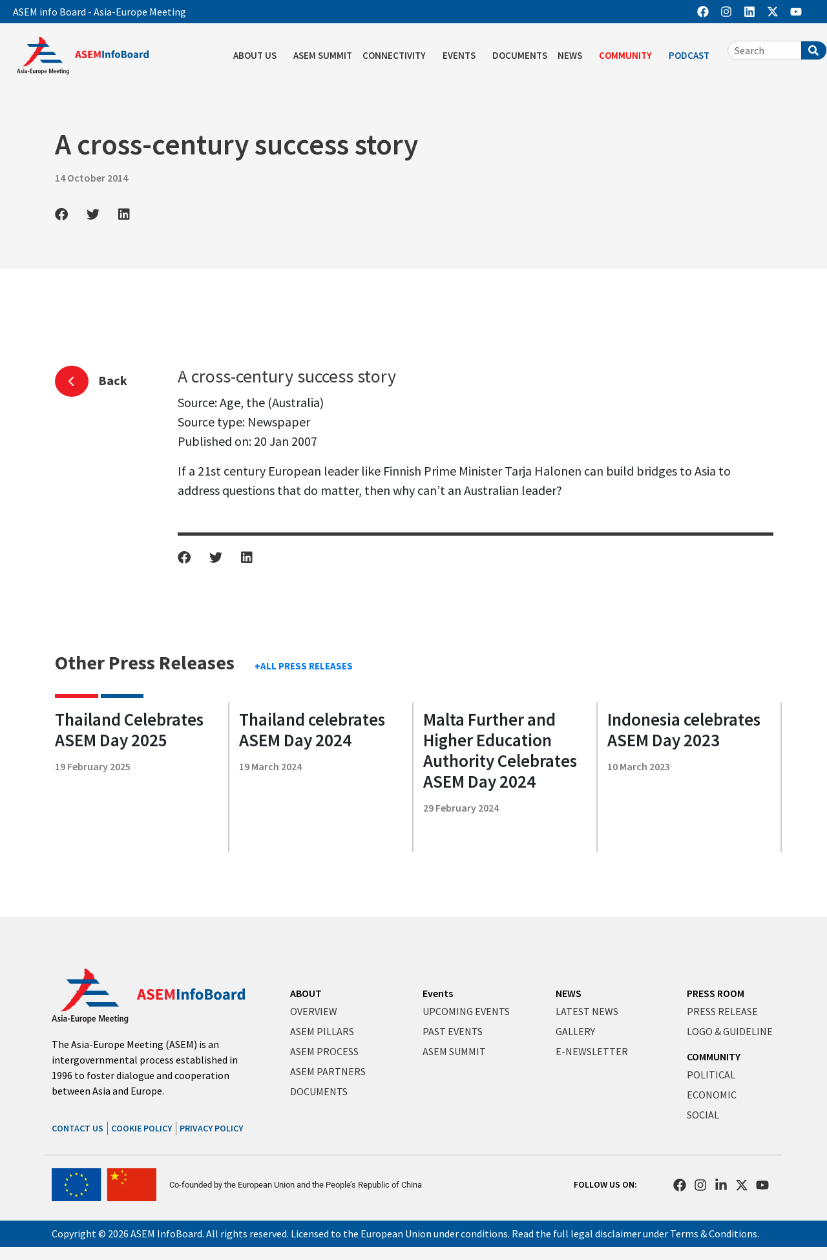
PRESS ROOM (715, 993)
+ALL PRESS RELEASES (304, 666)
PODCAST (692, 55)
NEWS (573, 55)
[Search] (813, 50)
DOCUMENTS (519, 55)
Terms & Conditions (713, 1233)
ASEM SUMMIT (322, 55)
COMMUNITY (628, 55)
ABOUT (306, 993)
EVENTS (462, 55)
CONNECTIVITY (397, 55)
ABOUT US (258, 55)
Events (438, 993)
